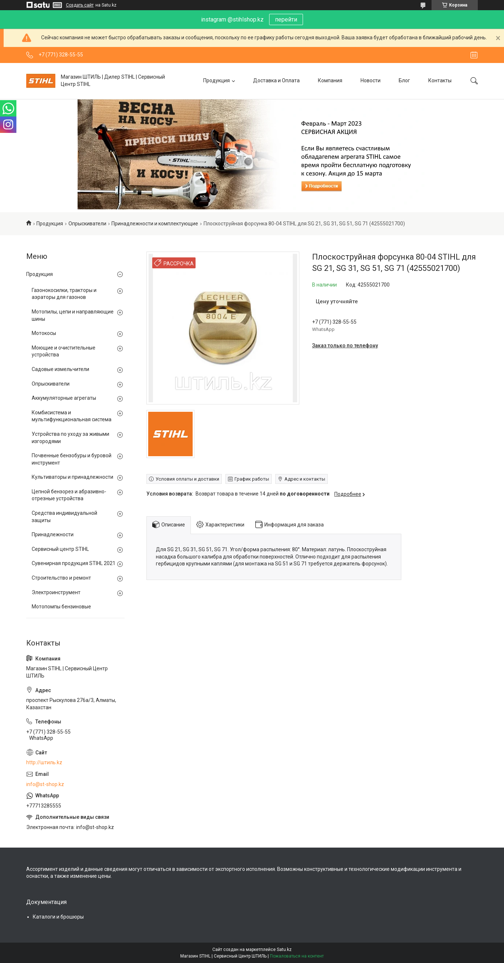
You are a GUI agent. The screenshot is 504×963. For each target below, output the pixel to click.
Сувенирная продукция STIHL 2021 (73, 563)
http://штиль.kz (44, 762)
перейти (286, 19)
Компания (330, 80)
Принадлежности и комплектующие (154, 223)
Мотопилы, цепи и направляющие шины (73, 315)
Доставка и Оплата (276, 80)
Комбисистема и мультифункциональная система (71, 416)
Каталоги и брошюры (58, 917)
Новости (371, 80)
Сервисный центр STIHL (60, 549)
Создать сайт (80, 5)
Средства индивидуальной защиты (64, 516)
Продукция (216, 80)
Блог (404, 80)
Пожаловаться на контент (297, 956)
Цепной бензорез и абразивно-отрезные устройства (69, 495)
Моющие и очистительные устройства (63, 351)
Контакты (440, 80)
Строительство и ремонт (61, 578)
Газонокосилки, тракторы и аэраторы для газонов (64, 293)
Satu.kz (284, 949)
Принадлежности (53, 534)
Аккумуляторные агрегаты (64, 398)
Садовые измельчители (60, 369)
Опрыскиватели (87, 223)
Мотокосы (44, 333)
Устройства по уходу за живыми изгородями (70, 437)
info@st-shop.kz (45, 784)
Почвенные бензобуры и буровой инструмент (71, 459)
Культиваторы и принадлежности (72, 477)
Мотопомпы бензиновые (61, 606)
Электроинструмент (56, 592)
